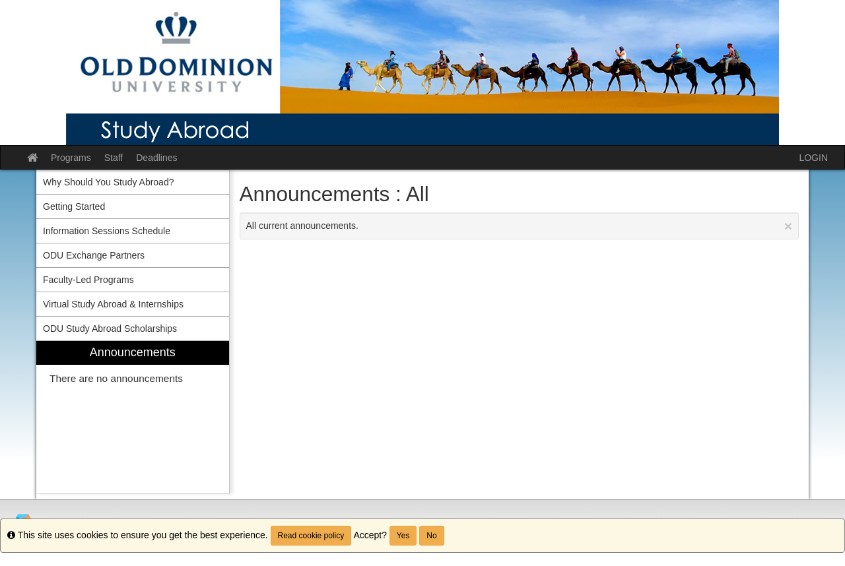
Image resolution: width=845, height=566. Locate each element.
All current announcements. (519, 226)
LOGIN (813, 157)
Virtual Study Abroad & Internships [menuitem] (113, 304)
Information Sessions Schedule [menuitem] (106, 231)
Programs (71, 157)
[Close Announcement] (788, 226)
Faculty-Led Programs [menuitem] (88, 279)
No (431, 535)
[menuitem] (132, 417)
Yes (403, 535)
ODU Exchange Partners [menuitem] (94, 255)
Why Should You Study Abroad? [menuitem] (108, 182)
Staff (113, 157)
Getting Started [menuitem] (74, 206)
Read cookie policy (311, 535)
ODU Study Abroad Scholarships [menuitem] (110, 328)
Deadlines (156, 157)
